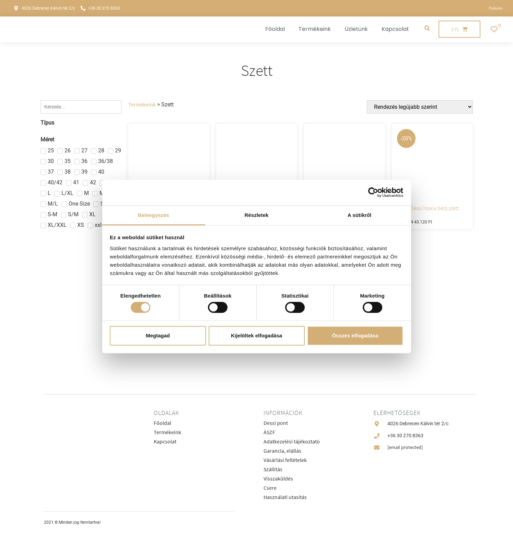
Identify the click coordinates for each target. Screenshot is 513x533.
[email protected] (405, 447)
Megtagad (158, 335)
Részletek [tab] (256, 215)
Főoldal (275, 29)
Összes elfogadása (355, 335)
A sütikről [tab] (360, 215)
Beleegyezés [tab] (153, 215)
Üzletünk (356, 29)
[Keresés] (80, 107)
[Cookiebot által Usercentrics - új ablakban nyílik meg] (373, 192)
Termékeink (315, 29)
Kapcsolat (395, 29)
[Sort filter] (421, 107)
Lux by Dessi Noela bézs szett (427, 208)
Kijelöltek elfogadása (256, 335)
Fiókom (495, 8)
